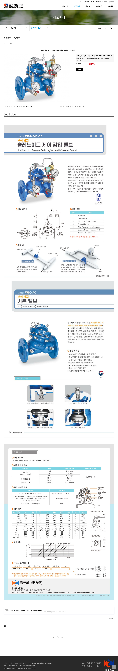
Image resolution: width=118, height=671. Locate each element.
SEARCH (98, 2)
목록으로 (79, 70)
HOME (81, 2)
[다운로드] (92, 64)
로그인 (104, 2)
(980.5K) (26, 605)
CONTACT (86, 2)
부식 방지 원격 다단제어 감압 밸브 (23, 106)
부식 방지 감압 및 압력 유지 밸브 (75, 106)
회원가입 (111, 2)
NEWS (92, 2)
